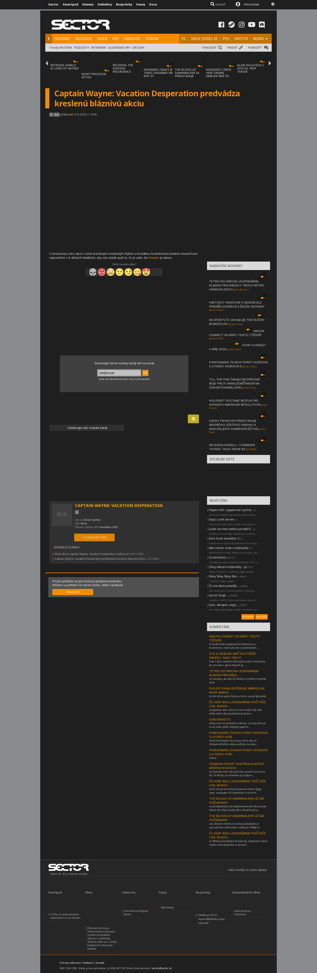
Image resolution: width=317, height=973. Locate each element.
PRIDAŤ (232, 47)
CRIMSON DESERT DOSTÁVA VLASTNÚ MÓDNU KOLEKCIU (236, 766)
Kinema (87, 4)
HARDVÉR (132, 38)
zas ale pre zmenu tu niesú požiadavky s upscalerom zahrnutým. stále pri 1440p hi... (235, 825)
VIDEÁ (102, 38)
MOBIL (258, 38)
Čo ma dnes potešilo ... (224, 586)
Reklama (88, 963)
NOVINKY (62, 38)
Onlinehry (104, 4)
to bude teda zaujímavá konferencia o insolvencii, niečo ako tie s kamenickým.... (234, 645)
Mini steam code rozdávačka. (229, 548)
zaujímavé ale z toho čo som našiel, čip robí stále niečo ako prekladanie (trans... (235, 711)
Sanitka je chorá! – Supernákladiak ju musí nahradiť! (211, 919)
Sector (53, 4)
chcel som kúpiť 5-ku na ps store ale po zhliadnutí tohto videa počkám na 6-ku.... (233, 742)
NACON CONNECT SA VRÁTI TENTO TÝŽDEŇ (236, 333)
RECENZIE (83, 38)
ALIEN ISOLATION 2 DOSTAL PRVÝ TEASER (250, 68)
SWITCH (241, 38)
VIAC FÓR (261, 617)
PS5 (226, 38)
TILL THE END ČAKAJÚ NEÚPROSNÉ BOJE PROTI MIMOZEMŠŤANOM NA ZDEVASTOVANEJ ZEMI (234, 383)
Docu (153, 4)
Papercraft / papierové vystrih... (231, 510)
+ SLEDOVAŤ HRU (94, 537)
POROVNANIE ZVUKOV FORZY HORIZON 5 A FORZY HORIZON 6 (238, 364)
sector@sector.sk (162, 968)
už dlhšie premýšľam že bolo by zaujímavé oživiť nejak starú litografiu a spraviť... (238, 842)
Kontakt (100, 963)
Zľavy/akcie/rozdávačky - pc (228, 567)
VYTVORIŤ (248, 617)
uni (71, 114)
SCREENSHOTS (219, 719)
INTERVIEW (98, 47)
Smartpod (70, 4)
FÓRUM (151, 38)
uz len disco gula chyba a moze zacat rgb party (237, 696)
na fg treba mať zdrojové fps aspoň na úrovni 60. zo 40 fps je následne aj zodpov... (237, 773)
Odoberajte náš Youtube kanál (87, 428)
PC (184, 38)
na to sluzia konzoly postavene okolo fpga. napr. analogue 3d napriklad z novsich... (235, 790)
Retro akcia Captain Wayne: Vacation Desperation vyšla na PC (92, 554)
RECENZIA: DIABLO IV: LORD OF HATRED (64, 66)
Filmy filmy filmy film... (224, 576)
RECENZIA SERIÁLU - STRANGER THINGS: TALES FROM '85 (232, 447)
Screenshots (217, 557)
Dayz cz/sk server (221, 519)
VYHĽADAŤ (209, 47)
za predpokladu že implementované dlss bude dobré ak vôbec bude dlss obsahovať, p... (237, 808)
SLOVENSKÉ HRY (119, 47)
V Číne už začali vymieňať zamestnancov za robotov (65, 916)
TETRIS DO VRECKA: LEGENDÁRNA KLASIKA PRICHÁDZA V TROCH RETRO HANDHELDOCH (236, 285)
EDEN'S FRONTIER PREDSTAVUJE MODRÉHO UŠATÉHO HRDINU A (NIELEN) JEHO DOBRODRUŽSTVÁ (233, 425)
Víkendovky (167, 907)
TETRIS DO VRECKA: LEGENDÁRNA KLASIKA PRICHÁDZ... (233, 673)
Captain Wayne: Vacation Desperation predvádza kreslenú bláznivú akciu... (101, 558)
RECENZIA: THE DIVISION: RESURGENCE (123, 68)
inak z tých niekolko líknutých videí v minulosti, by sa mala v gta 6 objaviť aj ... (237, 663)
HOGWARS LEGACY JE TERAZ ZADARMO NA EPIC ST (158, 73)
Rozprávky (124, 4)
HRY (115, 38)
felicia (212, 758)
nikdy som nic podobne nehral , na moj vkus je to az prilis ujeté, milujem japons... (237, 725)
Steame (154, 258)
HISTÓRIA (65, 47)
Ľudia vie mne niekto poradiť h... (230, 529)
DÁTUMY (138, 47)
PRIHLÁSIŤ (73, 592)
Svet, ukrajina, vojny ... (224, 605)
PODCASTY (81, 47)
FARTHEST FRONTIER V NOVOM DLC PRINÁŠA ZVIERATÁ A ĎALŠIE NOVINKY (236, 304)
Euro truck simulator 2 (224, 538)
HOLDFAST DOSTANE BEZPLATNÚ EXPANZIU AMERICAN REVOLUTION (234, 402)
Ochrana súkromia (70, 963)
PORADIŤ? (254, 47)
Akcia (83, 523)
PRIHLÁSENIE (251, 4)
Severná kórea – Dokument (243, 912)
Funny (140, 4)
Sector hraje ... (218, 595)
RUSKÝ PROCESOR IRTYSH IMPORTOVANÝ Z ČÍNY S (93, 79)
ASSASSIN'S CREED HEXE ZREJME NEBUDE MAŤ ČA (218, 73)
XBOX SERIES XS (204, 38)
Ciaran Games (91, 520)
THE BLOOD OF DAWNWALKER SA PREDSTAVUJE (187, 73)
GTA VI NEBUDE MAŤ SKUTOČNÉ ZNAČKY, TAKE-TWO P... (232, 655)
